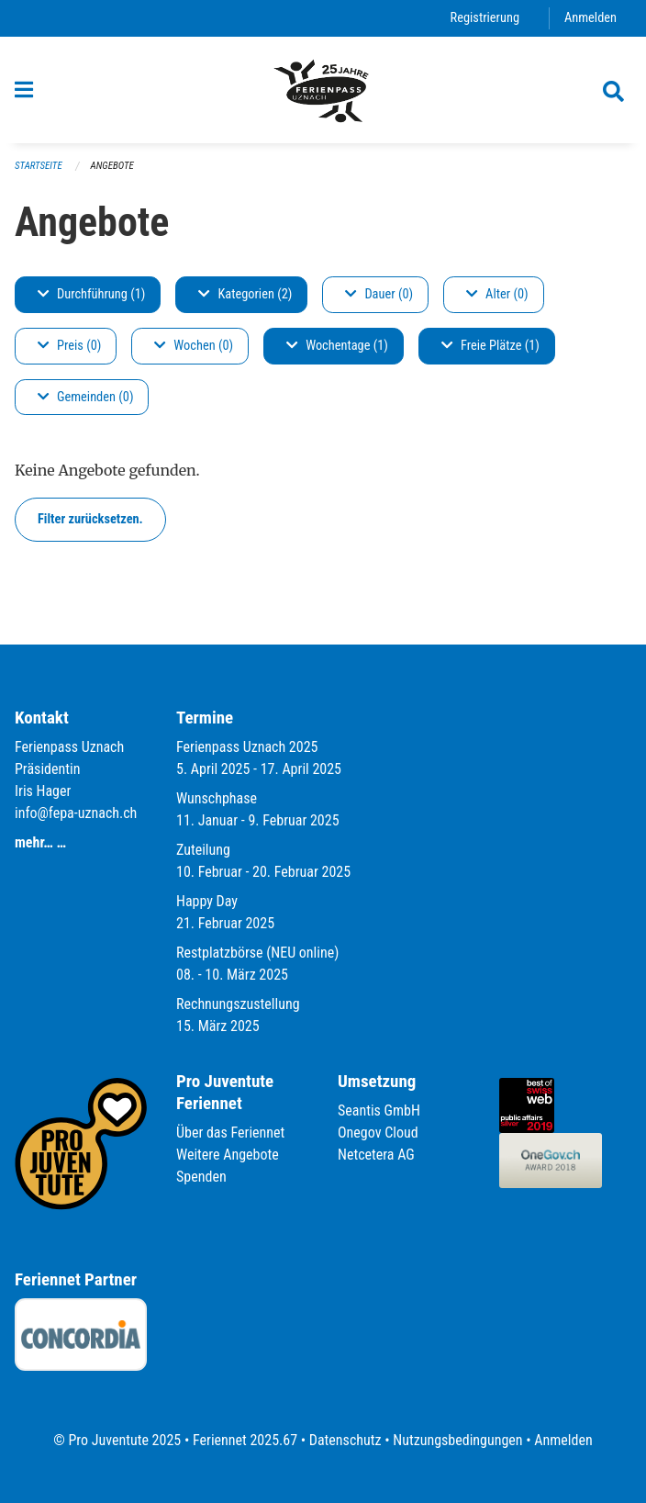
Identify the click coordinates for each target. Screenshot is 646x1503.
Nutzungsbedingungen (457, 1440)
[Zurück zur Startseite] (323, 90)
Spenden (201, 1176)
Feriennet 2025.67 (245, 1440)
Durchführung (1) (91, 294)
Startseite (38, 166)
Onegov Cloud (378, 1132)
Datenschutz (345, 1440)
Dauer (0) (379, 294)
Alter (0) (497, 294)
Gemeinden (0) (85, 397)
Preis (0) (69, 345)
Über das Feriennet (230, 1132)
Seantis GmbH (379, 1110)
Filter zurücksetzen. (90, 519)
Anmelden (590, 18)
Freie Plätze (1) (490, 345)
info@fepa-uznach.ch (76, 813)
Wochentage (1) (337, 345)
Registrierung (485, 18)
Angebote (112, 166)
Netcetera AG (376, 1154)
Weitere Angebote (227, 1154)
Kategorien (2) (245, 294)
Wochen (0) (193, 345)
